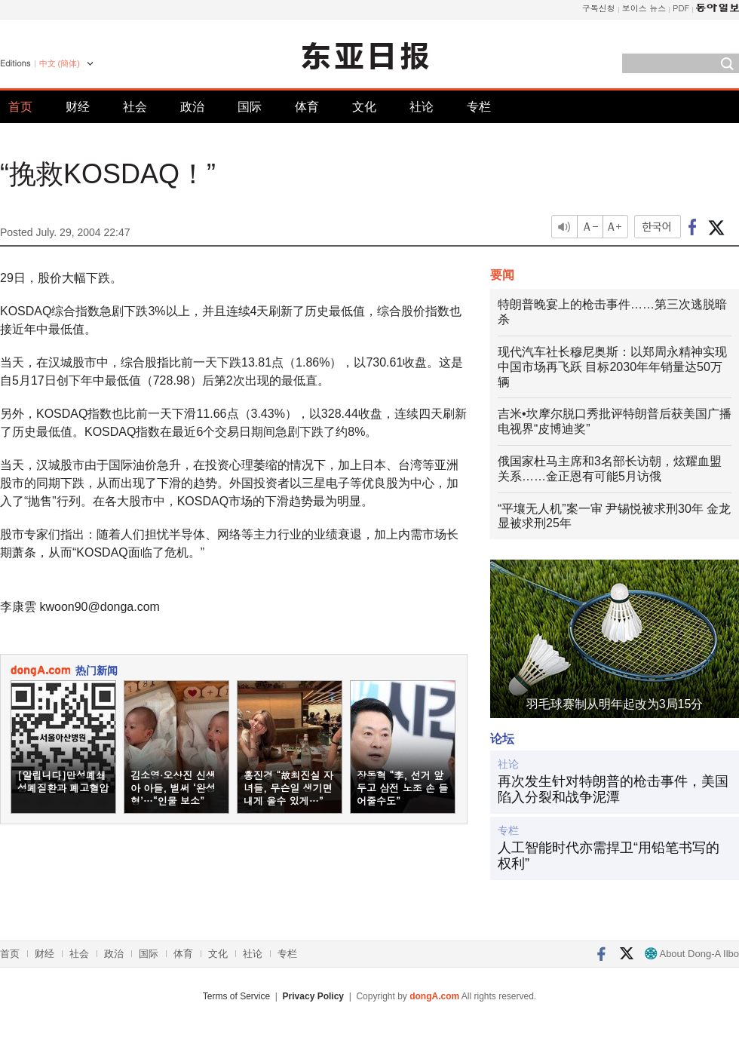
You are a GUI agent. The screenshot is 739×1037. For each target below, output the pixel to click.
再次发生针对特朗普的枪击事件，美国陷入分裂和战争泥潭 (613, 789)
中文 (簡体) (59, 63)
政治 (192, 106)
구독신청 (598, 8)
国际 (250, 106)
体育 (307, 106)
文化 (364, 106)
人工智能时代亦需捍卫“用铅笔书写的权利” (608, 856)
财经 (78, 106)
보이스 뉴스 (644, 8)
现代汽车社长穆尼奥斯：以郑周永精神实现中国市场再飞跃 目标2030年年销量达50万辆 (612, 366)
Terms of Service (236, 996)
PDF (681, 8)
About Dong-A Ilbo (692, 953)
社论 (421, 106)
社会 (135, 106)
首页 (20, 106)
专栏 (479, 106)
